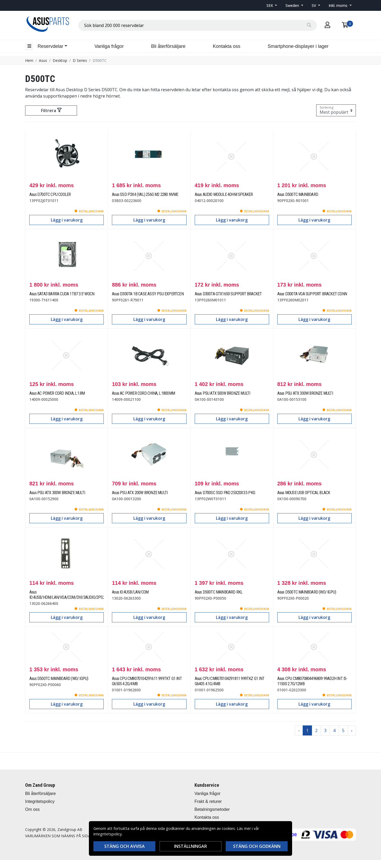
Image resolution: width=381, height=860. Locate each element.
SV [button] (314, 5)
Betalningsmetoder (212, 809)
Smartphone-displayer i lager (298, 46)
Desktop (60, 60)
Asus (43, 60)
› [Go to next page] (351, 730)
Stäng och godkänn (256, 846)
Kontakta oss (226, 46)
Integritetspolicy (40, 801)
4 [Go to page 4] (334, 730)
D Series (80, 60)
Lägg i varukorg (67, 220)
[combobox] (197, 25)
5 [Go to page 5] (343, 730)
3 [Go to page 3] (325, 730)
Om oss (32, 809)
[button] (272, 5)
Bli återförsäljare (168, 46)
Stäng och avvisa (124, 846)
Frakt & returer (208, 801)
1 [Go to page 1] (307, 730)
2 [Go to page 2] (316, 730)
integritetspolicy (107, 833)
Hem (29, 60)
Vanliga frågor (109, 46)
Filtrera (51, 110)
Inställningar (190, 846)
